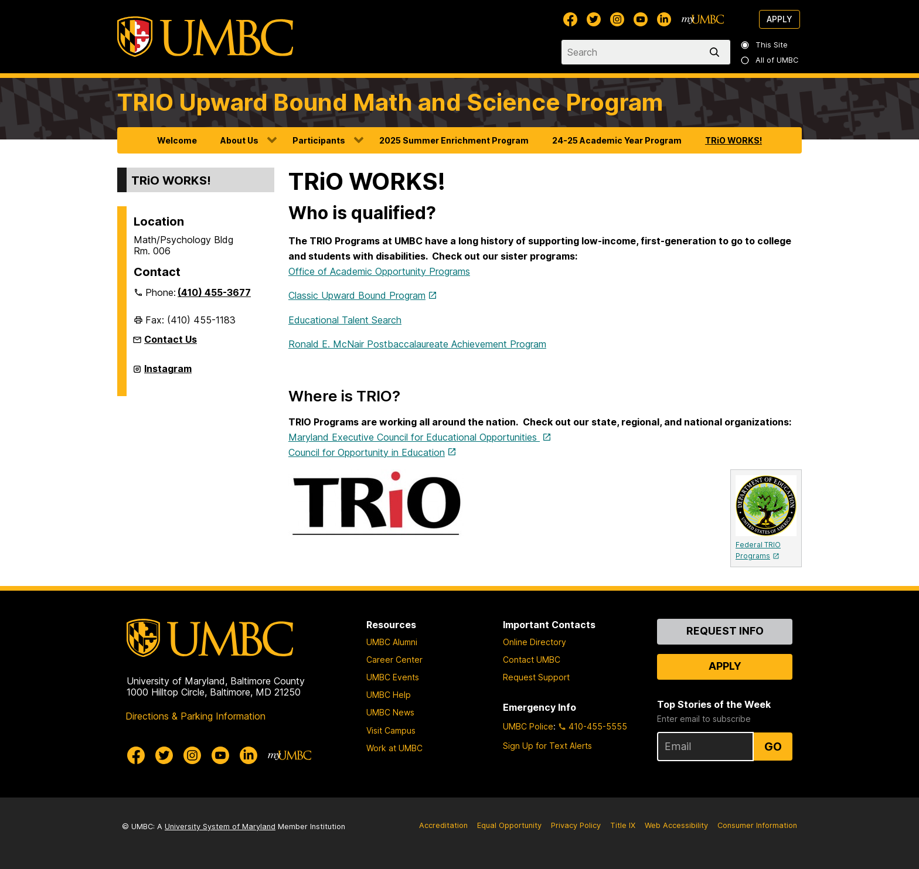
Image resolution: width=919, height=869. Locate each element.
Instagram (168, 373)
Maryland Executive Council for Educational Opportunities (414, 437)
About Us (239, 140)
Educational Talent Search (344, 320)
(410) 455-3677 (214, 292)
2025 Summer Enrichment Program (454, 140)
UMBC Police (528, 726)
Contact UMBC (531, 659)
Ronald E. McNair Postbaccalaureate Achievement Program (417, 344)
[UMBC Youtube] (640, 19)
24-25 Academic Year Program (617, 140)
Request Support (536, 677)
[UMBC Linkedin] (664, 19)
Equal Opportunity (509, 825)
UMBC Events (392, 677)
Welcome (177, 140)
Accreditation (443, 825)
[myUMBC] (702, 19)
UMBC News (390, 712)
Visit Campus (391, 730)
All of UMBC (770, 60)
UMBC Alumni (391, 642)
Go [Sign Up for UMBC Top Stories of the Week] (773, 746)
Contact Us (170, 339)
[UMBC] (205, 36)
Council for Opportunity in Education (366, 452)
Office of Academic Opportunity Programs (379, 271)
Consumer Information (757, 825)
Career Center (394, 659)
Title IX (622, 825)
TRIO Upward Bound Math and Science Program (390, 102)
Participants (318, 140)
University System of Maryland (220, 826)
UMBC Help (388, 695)
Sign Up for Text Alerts (547, 746)
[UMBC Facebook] (570, 19)
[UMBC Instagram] (617, 19)
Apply (779, 19)
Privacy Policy (576, 825)
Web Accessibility (676, 825)
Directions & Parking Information (195, 716)
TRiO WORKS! (733, 140)
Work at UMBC (394, 748)
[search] (717, 52)
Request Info (725, 631)
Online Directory (534, 642)
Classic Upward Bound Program (357, 295)
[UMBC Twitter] (594, 19)
